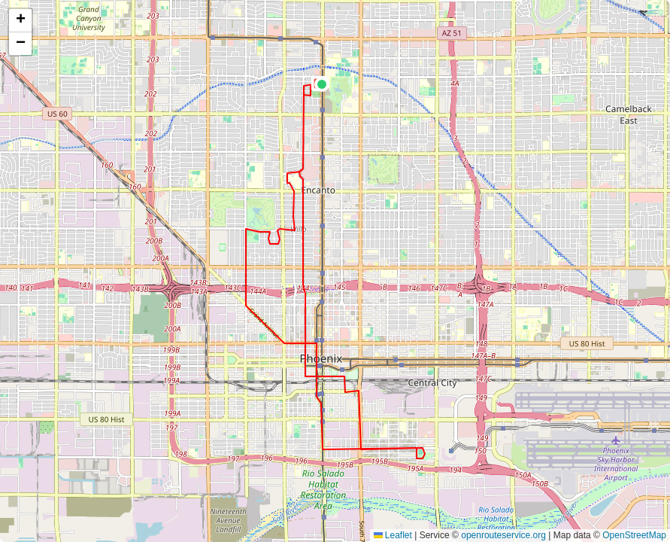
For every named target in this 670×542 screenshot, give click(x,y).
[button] (322, 84)
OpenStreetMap (634, 535)
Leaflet (393, 535)
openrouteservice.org (503, 535)
